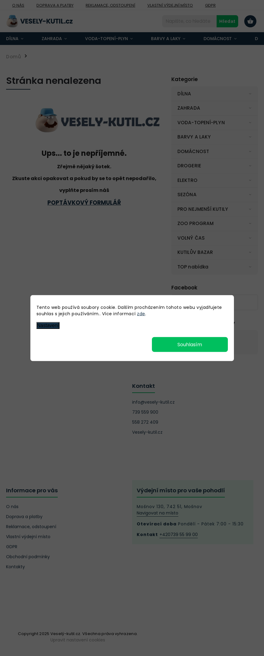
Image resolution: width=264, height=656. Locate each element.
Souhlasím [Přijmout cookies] (189, 344)
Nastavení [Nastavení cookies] (48, 325)
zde (141, 314)
